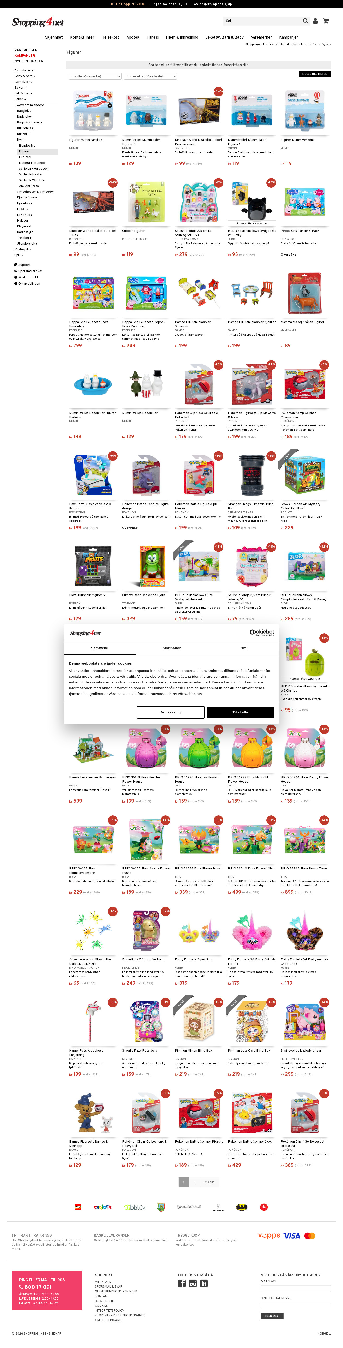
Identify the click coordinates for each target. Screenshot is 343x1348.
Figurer (326, 44)
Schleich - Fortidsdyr (34, 169)
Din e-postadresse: (276, 1298)
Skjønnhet (54, 37)
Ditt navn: (269, 1282)
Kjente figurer (29, 198)
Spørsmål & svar (28, 271)
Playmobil (24, 226)
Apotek (132, 37)
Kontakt (102, 1296)
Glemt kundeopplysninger (116, 1292)
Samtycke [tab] (99, 648)
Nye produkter (28, 61)
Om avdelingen (27, 284)
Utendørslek (27, 244)
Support (22, 265)
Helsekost (110, 37)
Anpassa (170, 712)
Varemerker (261, 37)
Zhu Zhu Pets (29, 186)
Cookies (101, 1306)
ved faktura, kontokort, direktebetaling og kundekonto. (212, 1240)
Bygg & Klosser (30, 122)
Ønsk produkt (26, 278)
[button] (326, 21)
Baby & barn (24, 76)
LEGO (23, 209)
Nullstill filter (314, 74)
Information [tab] (171, 648)
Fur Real (25, 157)
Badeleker (24, 117)
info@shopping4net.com (38, 1303)
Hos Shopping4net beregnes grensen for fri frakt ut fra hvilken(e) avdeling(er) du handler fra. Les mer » (49, 1242)
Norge (324, 1334)
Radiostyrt (25, 232)
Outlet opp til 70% (128, 4)
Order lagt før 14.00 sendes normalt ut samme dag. (130, 1237)
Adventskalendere (30, 105)
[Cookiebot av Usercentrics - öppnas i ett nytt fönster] (253, 633)
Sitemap (55, 1334)
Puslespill (23, 249)
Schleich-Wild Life (32, 180)
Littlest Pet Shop (32, 163)
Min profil (103, 1282)
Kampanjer (288, 37)
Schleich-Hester (31, 175)
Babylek (24, 111)
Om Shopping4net (109, 1320)
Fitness (153, 37)
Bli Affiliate (104, 1301)
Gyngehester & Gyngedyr (35, 192)
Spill (19, 255)
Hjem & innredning (182, 37)
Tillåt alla (240, 712)
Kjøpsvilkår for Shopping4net (120, 1316)
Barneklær (23, 82)
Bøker (20, 88)
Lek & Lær (23, 93)
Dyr (315, 44)
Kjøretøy (25, 203)
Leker (304, 44)
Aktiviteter (24, 70)
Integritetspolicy (109, 1311)
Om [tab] (243, 648)
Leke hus (25, 215)
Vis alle (209, 1182)
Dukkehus (25, 128)
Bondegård (27, 146)
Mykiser (22, 221)
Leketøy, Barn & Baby (224, 37)
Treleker (24, 238)
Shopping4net (254, 44)
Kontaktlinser (82, 37)
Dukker (23, 134)
